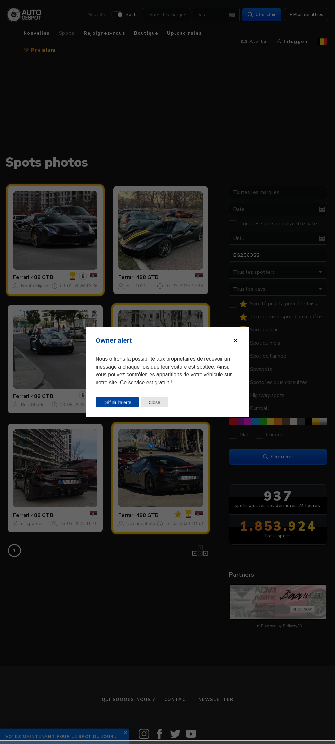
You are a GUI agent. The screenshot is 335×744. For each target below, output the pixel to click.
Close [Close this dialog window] (154, 402)
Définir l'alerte (117, 402)
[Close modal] (235, 340)
